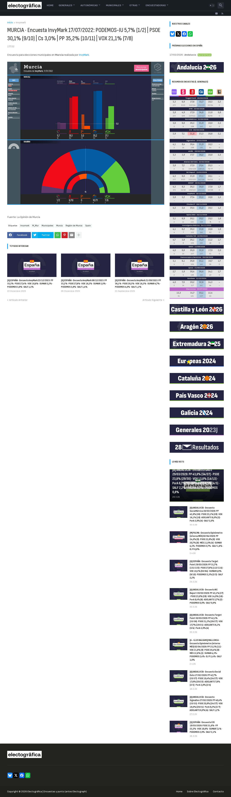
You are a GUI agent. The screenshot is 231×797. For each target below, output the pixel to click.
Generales (65, 5)
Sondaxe (191, 278)
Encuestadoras (156, 5)
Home (50, 5)
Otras (133, 5)
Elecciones (191, 289)
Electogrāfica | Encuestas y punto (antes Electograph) (57, 791)
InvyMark (84, 55)
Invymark (21, 22)
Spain (88, 225)
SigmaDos (190, 140)
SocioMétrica (191, 119)
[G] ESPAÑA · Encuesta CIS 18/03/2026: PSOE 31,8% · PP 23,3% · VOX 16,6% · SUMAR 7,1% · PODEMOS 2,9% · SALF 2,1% (206, 727)
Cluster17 (191, 204)
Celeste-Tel (191, 236)
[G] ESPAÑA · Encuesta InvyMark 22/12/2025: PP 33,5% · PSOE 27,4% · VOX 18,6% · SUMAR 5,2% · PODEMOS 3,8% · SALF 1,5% (30, 283)
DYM (191, 109)
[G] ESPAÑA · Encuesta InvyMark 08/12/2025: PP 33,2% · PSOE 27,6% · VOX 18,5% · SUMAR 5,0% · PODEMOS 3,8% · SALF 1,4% (84, 283)
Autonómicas (89, 5)
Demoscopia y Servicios (190, 257)
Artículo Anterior (18, 300)
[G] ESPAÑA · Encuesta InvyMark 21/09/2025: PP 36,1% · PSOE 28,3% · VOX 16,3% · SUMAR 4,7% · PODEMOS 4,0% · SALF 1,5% (138, 283)
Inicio (10, 22)
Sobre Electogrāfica (197, 791)
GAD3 (191, 247)
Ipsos (190, 268)
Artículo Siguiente (152, 300)
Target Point (190, 98)
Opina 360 (190, 215)
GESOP (191, 183)
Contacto (218, 791)
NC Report (190, 172)
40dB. (190, 151)
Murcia (59, 225)
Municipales (113, 5)
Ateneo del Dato (191, 162)
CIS (190, 130)
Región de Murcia (74, 225)
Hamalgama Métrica (191, 225)
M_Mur (35, 225)
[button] (212, 5)
